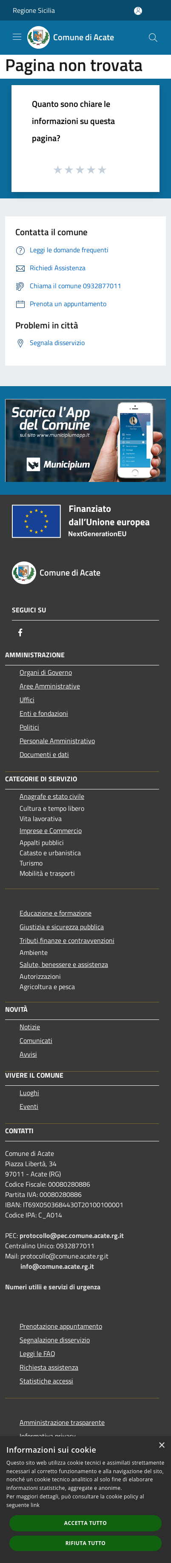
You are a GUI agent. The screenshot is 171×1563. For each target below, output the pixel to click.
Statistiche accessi (46, 1381)
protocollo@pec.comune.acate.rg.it (72, 1235)
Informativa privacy (48, 1436)
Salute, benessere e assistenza (64, 964)
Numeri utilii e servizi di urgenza (52, 1287)
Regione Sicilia (34, 10)
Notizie (30, 1027)
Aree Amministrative (50, 686)
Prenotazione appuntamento (61, 1326)
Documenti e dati (44, 754)
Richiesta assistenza (49, 1367)
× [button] (161, 1445)
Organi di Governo (46, 672)
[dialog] (85, 1499)
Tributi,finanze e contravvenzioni (67, 940)
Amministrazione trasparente (62, 1422)
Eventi (29, 1106)
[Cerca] (153, 38)
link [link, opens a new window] (35, 1505)
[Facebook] (20, 632)
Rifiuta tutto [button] (86, 1543)
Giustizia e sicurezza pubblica (62, 927)
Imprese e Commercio (51, 830)
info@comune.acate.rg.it (57, 1266)
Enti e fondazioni (44, 713)
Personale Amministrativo (57, 741)
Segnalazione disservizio (55, 1340)
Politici (29, 727)
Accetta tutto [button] (85, 1523)
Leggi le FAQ (37, 1353)
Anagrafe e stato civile (52, 796)
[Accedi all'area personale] (138, 11)
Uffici (27, 699)
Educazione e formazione (55, 913)
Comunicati (36, 1040)
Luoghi (29, 1092)
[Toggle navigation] (17, 37)
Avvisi (28, 1054)
